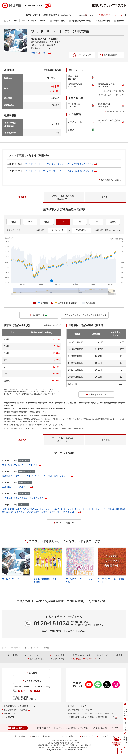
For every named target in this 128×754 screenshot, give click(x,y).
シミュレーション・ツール (35, 655)
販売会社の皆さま (37, 659)
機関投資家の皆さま (58, 659)
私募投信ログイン (67, 15)
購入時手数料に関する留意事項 (80, 710)
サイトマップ (87, 736)
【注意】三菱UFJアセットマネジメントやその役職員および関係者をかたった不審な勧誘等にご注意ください (77, 728)
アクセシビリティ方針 (107, 736)
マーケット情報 (58, 655)
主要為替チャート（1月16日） (17, 487)
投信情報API (9, 717)
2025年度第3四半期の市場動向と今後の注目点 (24, 498)
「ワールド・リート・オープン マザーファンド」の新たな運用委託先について (60, 171)
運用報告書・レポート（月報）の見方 (111, 95)
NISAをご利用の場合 (12, 713)
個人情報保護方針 (69, 736)
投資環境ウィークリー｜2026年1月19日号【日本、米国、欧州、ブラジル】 (37, 476)
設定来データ (81, 129)
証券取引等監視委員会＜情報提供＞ (19, 706)
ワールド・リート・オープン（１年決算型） (35, 648)
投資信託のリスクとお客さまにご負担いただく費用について (92, 713)
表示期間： (41, 230)
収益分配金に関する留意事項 (17, 710)
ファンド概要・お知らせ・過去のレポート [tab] (64, 197)
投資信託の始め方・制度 (80, 655)
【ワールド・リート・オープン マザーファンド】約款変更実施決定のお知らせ (60, 164)
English (91, 15)
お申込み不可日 (75, 122)
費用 (47, 53)
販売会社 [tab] (106, 197)
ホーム (4, 648)
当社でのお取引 (20, 736)
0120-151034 (51, 623)
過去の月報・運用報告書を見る (114, 91)
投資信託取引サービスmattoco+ (112, 15)
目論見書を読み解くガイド (115, 111)
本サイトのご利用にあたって (43, 736)
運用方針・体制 (103, 655)
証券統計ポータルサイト (79, 706)
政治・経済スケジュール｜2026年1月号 (21, 465)
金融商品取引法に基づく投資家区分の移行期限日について (92, 717)
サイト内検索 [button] (80, 15)
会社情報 (118, 655)
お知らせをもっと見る (111, 180)
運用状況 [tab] (22, 197)
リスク (35, 53)
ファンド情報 (13, 648)
